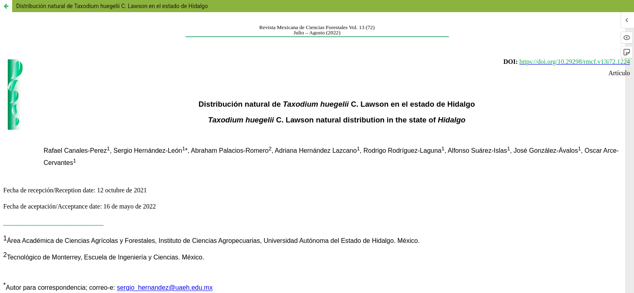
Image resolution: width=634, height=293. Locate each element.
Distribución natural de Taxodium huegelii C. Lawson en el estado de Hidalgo (112, 6)
